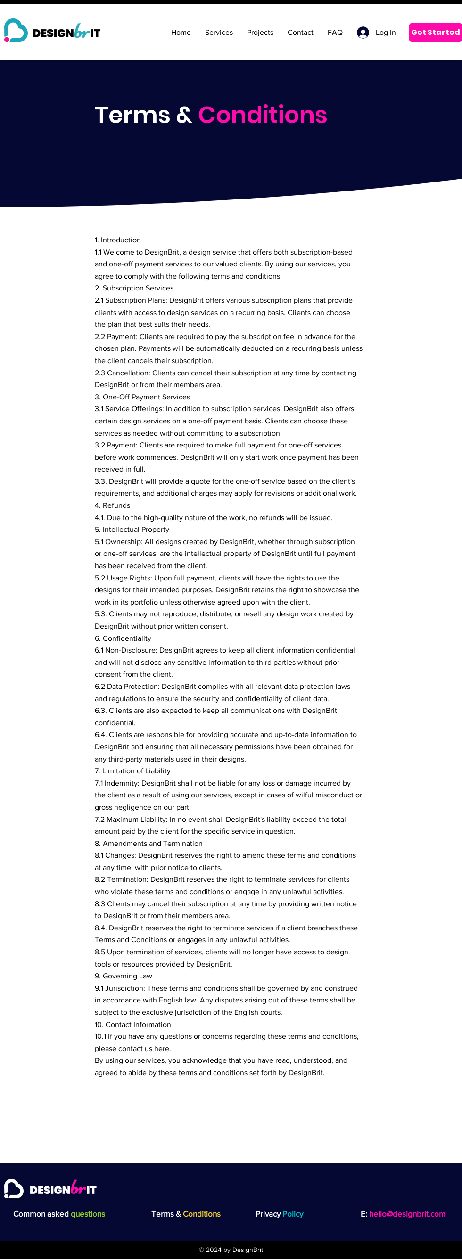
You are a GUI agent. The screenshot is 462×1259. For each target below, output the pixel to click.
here (161, 1048)
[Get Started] (435, 32)
